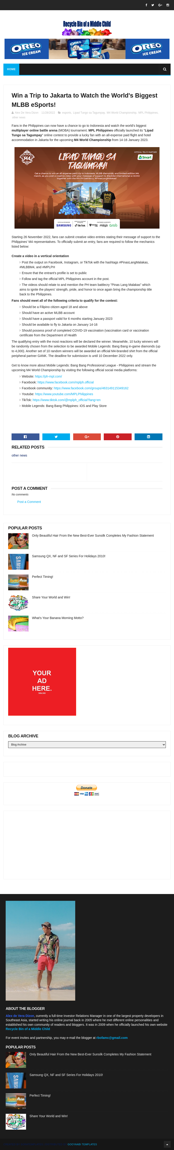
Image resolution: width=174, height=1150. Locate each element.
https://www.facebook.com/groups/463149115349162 (91, 388)
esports (66, 112)
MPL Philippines (148, 112)
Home (11, 69)
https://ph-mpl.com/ (48, 376)
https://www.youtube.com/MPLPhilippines (64, 394)
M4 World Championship (121, 112)
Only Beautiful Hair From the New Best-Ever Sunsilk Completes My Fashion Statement (93, 535)
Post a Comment (29, 502)
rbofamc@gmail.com (112, 1038)
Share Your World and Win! (51, 597)
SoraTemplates (32, 1144)
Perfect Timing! (42, 577)
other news (18, 117)
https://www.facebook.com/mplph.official (66, 382)
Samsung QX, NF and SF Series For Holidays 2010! (68, 556)
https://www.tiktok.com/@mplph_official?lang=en (67, 400)
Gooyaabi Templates (82, 1144)
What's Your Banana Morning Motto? (58, 618)
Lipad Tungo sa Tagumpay (89, 112)
